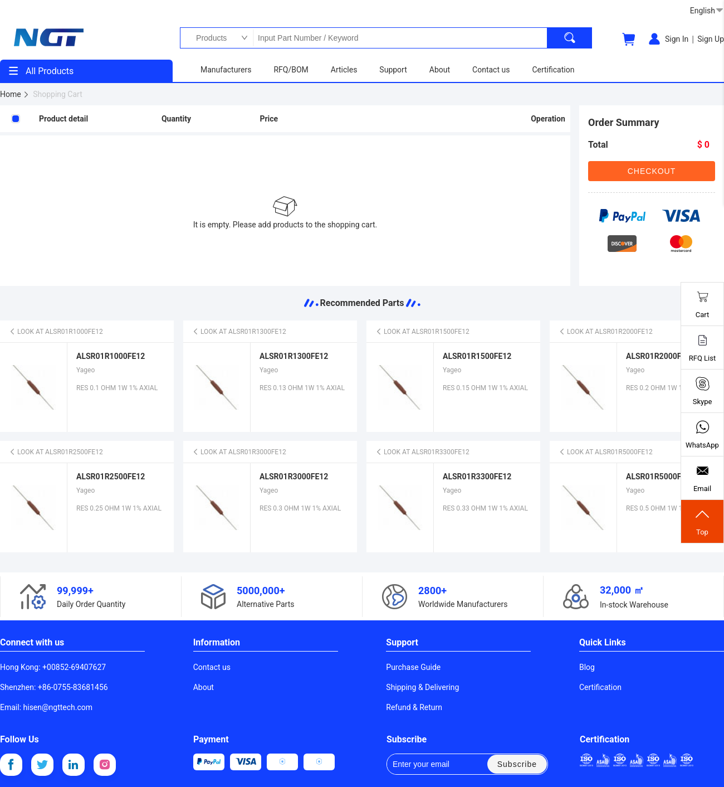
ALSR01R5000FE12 (660, 476)
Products (208, 38)
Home (15, 94)
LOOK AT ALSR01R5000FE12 (606, 452)
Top (702, 521)
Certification (600, 687)
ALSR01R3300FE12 (477, 476)
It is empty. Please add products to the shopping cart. (285, 224)
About (203, 687)
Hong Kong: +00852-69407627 (53, 667)
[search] (569, 37)
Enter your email (429, 764)
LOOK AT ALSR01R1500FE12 (422, 332)
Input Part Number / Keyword (399, 37)
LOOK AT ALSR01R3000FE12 (239, 452)
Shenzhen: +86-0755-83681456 (54, 687)
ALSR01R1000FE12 (110, 356)
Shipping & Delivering (422, 687)
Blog (587, 667)
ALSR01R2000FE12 (660, 356)
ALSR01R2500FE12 (110, 476)
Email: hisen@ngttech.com (46, 707)
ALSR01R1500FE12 (477, 356)
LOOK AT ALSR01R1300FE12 (239, 332)
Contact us (212, 667)
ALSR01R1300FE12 (294, 356)
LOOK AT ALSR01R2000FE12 (606, 332)
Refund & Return (414, 707)
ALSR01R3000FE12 (294, 476)
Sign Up (710, 39)
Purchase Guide (413, 667)
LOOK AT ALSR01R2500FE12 (56, 452)
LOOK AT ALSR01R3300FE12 (422, 452)
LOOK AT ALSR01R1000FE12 (56, 332)
